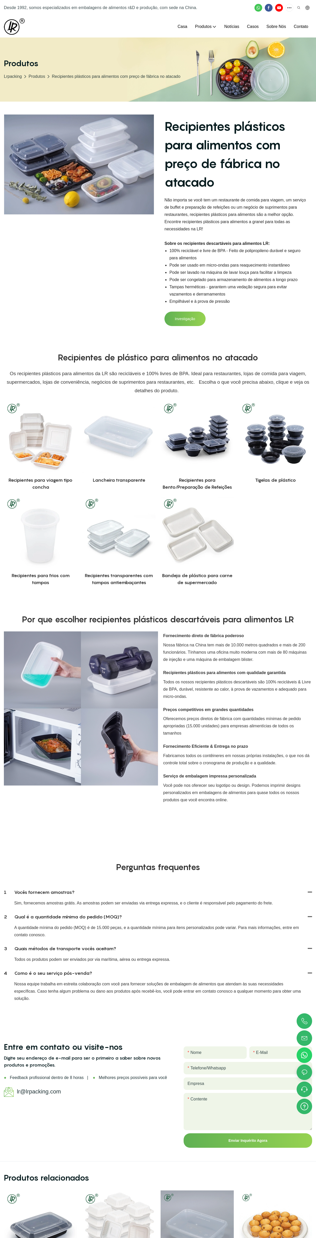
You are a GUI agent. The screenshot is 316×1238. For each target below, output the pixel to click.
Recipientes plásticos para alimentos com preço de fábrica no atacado (116, 76)
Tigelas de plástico (275, 480)
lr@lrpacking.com (39, 1091)
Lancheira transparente (119, 480)
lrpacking (13, 76)
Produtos (36, 76)
